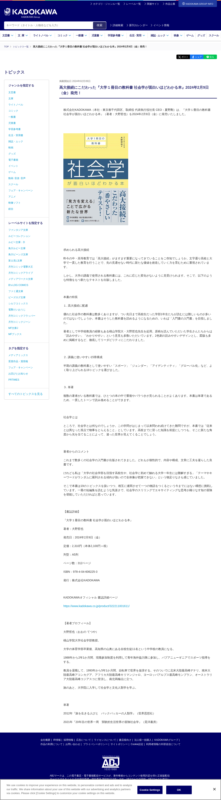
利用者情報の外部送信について (163, 744)
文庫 (10, 98)
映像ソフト (14, 202)
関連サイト (153, 3)
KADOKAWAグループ (166, 739)
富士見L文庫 (15, 260)
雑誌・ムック (15, 141)
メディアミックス (18, 355)
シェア (195, 57)
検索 (99, 25)
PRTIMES (13, 379)
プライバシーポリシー (95, 744)
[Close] (214, 789)
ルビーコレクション (19, 236)
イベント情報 (159, 25)
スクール (214, 35)
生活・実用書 (15, 135)
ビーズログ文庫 (17, 297)
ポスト (179, 57)
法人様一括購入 (142, 739)
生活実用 (137, 35)
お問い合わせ (72, 744)
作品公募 (170, 3)
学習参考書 (116, 35)
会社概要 (45, 739)
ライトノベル (42, 35)
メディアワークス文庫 (20, 279)
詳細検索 (116, 25)
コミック (64, 35)
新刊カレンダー (137, 25)
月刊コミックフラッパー (21, 315)
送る (211, 57)
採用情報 (68, 739)
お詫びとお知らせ (18, 373)
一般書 (81, 35)
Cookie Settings (150, 790)
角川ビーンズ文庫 (18, 254)
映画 (10, 147)
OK (179, 790)
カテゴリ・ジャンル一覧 (106, 3)
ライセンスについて (105, 739)
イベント (13, 166)
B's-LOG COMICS (18, 285)
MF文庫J (13, 328)
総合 (10, 208)
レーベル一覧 (133, 3)
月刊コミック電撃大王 (20, 266)
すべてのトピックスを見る (25, 394)
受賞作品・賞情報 (18, 361)
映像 (178, 35)
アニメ (12, 196)
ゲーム (190, 35)
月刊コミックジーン (19, 321)
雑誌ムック (160, 35)
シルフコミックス (18, 303)
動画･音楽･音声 (17, 178)
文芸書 (7, 35)
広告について (83, 739)
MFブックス (15, 334)
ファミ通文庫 (15, 291)
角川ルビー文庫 (17, 248)
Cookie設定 (137, 744)
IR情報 (57, 739)
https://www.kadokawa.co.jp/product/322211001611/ (96, 605)
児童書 (97, 35)
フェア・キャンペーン (20, 190)
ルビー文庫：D (16, 242)
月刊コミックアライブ (20, 272)
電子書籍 (13, 159)
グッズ (201, 35)
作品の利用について (51, 744)
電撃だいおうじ (17, 309)
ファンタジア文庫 (18, 230)
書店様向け (125, 739)
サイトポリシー (119, 744)
